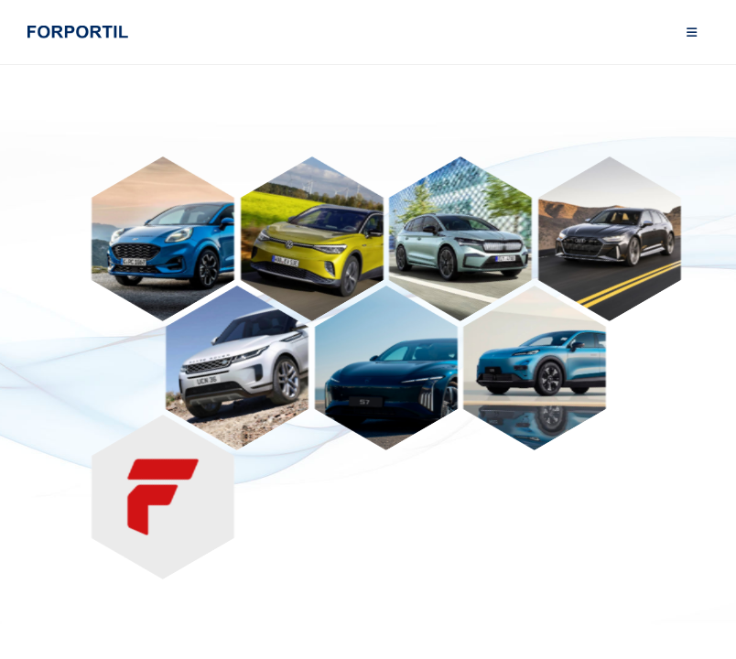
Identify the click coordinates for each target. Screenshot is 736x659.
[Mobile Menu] (692, 32)
